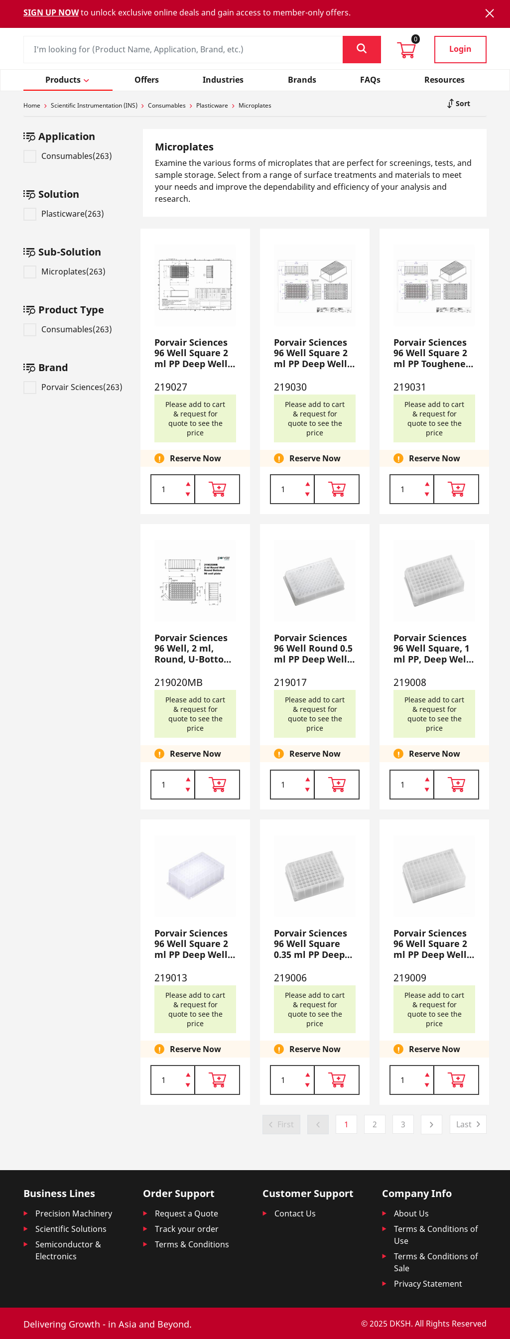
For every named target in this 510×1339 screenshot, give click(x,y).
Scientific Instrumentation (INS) (94, 105)
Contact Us (295, 1213)
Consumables (167, 105)
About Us (411, 1213)
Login (460, 48)
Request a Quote (186, 1213)
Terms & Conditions (192, 1244)
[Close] (489, 13)
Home (31, 105)
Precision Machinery (73, 1213)
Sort (462, 103)
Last (464, 1124)
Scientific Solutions (71, 1228)
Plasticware (212, 105)
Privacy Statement (428, 1283)
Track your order (187, 1228)
